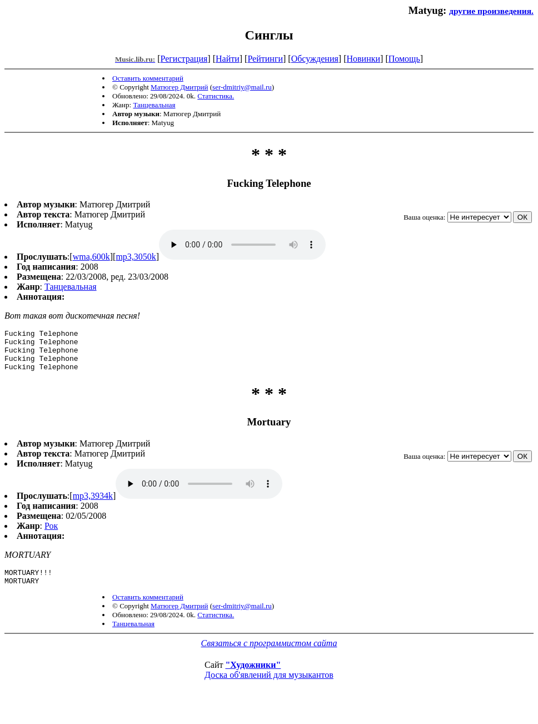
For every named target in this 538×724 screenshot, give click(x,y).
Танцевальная (154, 105)
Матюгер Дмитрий (179, 87)
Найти (228, 58)
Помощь (404, 58)
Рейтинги (265, 58)
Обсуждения (314, 58)
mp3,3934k (93, 504)
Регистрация (184, 58)
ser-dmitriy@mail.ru (242, 87)
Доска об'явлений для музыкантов (269, 686)
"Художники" (253, 676)
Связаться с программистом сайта (269, 654)
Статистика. (215, 96)
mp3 (242, 245)
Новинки (363, 58)
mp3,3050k (136, 256)
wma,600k (91, 256)
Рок (51, 534)
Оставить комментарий (147, 78)
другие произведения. (491, 11)
